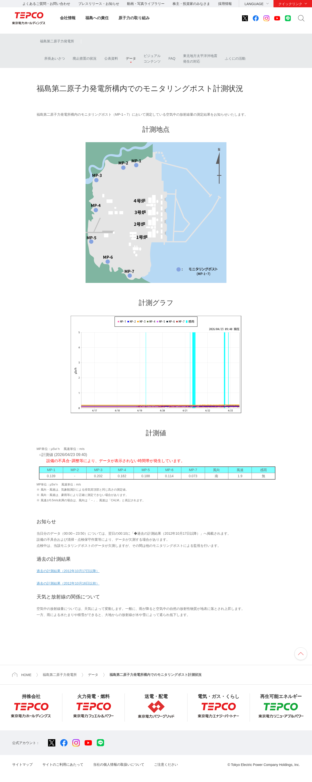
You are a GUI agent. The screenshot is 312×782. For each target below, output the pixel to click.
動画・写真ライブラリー (146, 4)
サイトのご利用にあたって (62, 764)
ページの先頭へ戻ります (300, 653)
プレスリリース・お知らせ (98, 4)
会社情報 (68, 18)
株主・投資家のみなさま (191, 4)
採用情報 (225, 4)
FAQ (171, 58)
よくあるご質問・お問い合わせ (46, 4)
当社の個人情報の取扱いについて (118, 764)
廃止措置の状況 (85, 58)
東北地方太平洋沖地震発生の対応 (200, 58)
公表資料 (111, 58)
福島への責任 (97, 18)
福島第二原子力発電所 (57, 41)
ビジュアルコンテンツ (152, 58)
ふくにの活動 (235, 58)
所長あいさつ (52, 58)
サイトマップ (22, 764)
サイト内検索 (301, 18)
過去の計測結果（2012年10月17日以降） (68, 571)
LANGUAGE (253, 4)
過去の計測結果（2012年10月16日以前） (68, 583)
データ (131, 58)
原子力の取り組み (134, 18)
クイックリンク (290, 4)
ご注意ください (166, 764)
